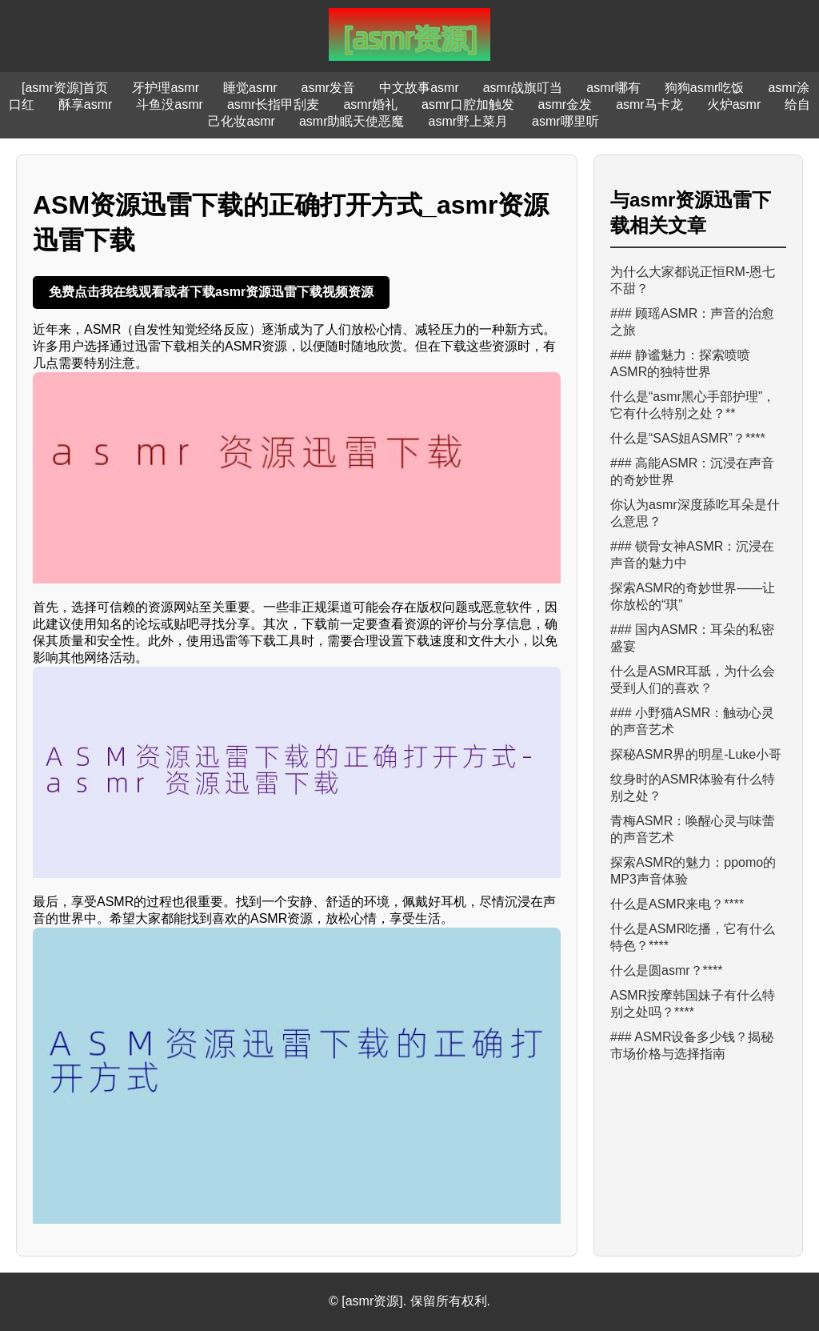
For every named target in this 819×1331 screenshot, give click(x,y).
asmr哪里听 (565, 121)
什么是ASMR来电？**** (677, 904)
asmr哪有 (613, 87)
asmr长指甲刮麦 (273, 104)
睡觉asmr (250, 87)
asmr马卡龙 (649, 104)
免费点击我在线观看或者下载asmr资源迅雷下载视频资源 (211, 292)
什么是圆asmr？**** (666, 970)
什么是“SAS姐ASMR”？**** (687, 438)
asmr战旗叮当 (523, 87)
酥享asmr (85, 104)
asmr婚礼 (370, 104)
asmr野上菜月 (469, 121)
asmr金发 (565, 104)
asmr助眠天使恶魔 (352, 121)
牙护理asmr (165, 87)
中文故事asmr (419, 87)
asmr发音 (329, 87)
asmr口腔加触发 (467, 104)
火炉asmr (734, 104)
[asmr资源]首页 (65, 87)
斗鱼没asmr (169, 104)
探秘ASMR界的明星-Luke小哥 (695, 754)
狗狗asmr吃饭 (705, 87)
